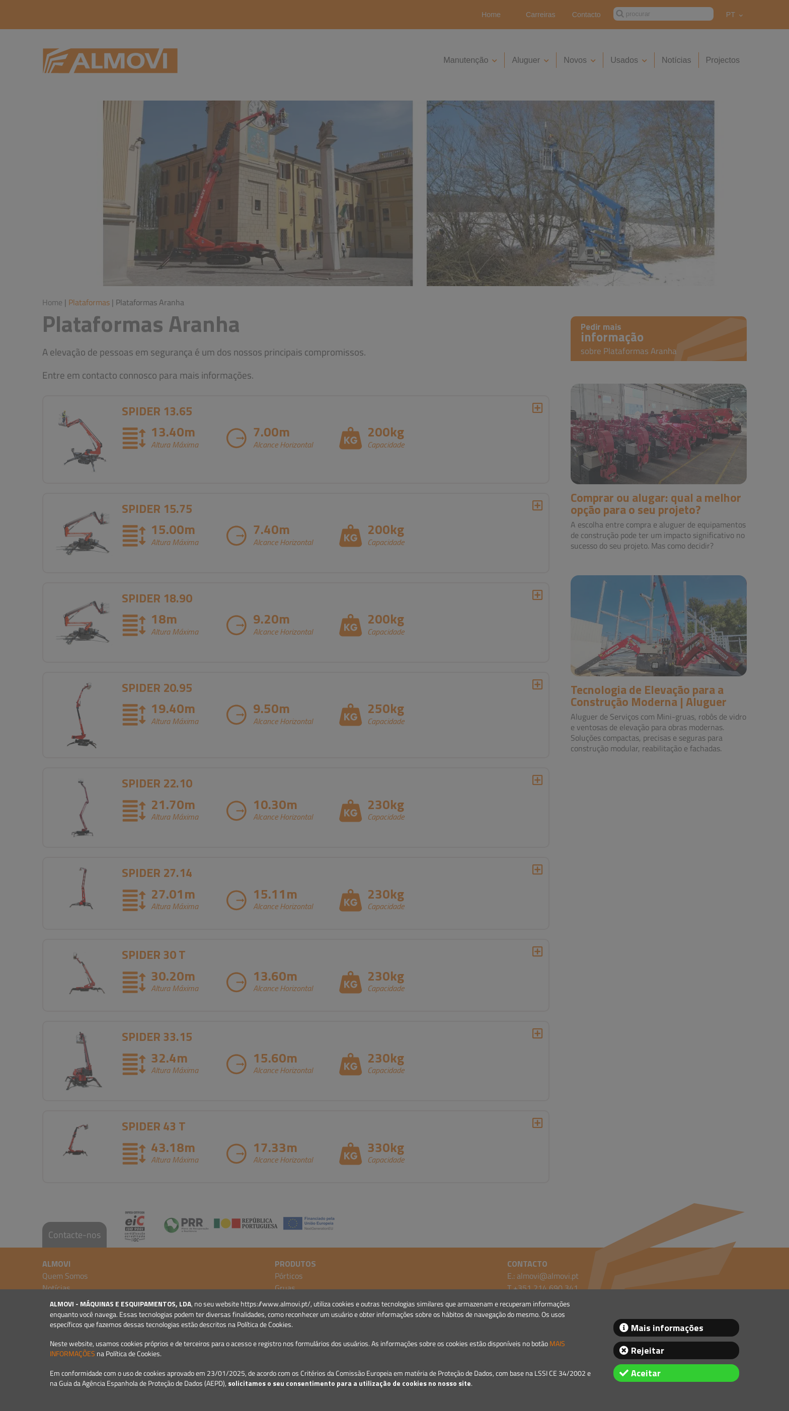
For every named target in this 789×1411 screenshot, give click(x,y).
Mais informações (667, 1328)
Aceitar (646, 1373)
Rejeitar (647, 1350)
